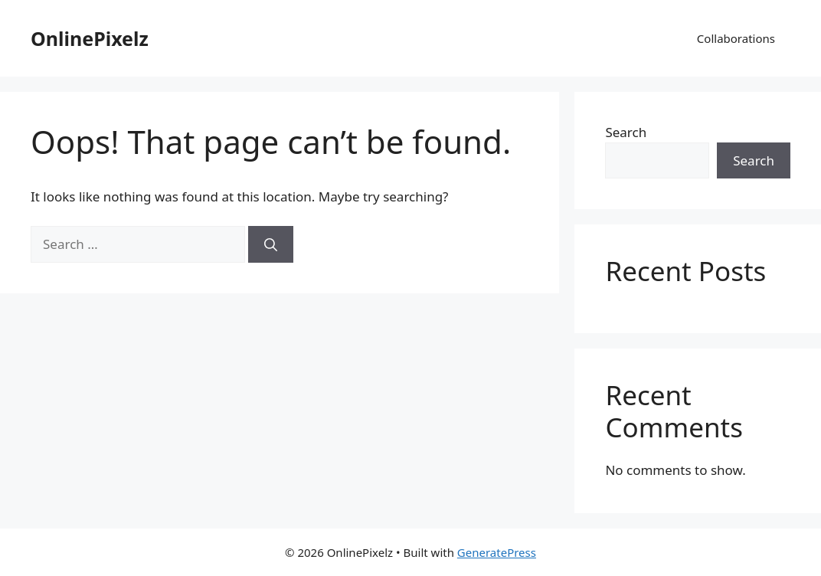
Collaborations (736, 38)
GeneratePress (496, 552)
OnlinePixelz (90, 38)
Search (625, 132)
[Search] (270, 244)
